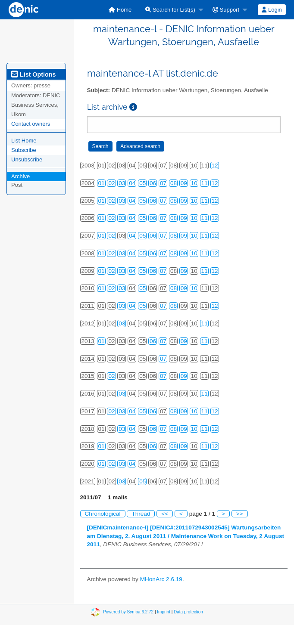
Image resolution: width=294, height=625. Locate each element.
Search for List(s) (170, 9)
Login (271, 9)
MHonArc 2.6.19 (161, 579)
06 (153, 183)
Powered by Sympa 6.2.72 (128, 611)
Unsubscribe (26, 159)
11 (204, 183)
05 (142, 183)
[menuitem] (120, 9)
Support (226, 9)
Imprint (163, 611)
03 (122, 183)
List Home (24, 140)
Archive (20, 176)
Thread (140, 514)
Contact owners (30, 124)
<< (164, 514)
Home (120, 9)
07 (163, 183)
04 (132, 183)
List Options (33, 74)
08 (173, 183)
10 (194, 183)
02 (111, 183)
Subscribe (23, 150)
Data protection (188, 611)
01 (101, 183)
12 (215, 165)
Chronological (103, 514)
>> (239, 514)
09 (184, 183)
